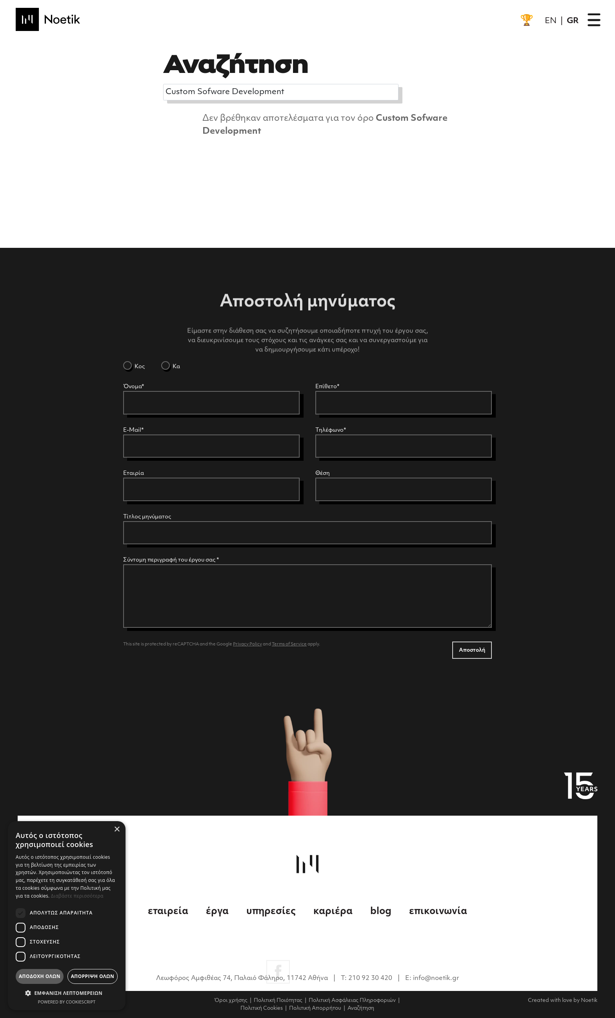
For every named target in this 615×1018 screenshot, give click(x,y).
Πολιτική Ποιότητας (278, 1000)
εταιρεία (169, 911)
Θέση (322, 473)
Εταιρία (133, 473)
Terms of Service (289, 644)
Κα (175, 367)
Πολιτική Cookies (261, 1008)
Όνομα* (133, 387)
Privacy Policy (247, 644)
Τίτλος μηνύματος (147, 517)
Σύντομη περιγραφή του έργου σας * (171, 560)
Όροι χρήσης (230, 1000)
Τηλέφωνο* (330, 430)
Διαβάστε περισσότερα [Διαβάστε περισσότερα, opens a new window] (77, 896)
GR (573, 21)
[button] (67, 993)
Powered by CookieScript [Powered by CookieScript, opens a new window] (67, 1002)
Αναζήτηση (361, 1008)
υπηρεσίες (272, 911)
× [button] (117, 830)
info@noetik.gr (436, 978)
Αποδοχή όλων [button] (39, 976)
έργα (218, 911)
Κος (139, 367)
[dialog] (67, 915)
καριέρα (334, 911)
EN (551, 21)
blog (381, 911)
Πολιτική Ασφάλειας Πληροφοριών (352, 1000)
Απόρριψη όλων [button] (92, 976)
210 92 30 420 (371, 978)
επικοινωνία (438, 911)
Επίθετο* (327, 387)
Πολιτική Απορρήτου (315, 1008)
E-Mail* (133, 430)
